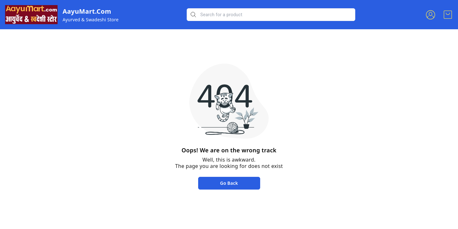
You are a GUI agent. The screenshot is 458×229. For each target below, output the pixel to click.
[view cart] (448, 14)
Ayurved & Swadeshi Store (91, 20)
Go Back (229, 183)
